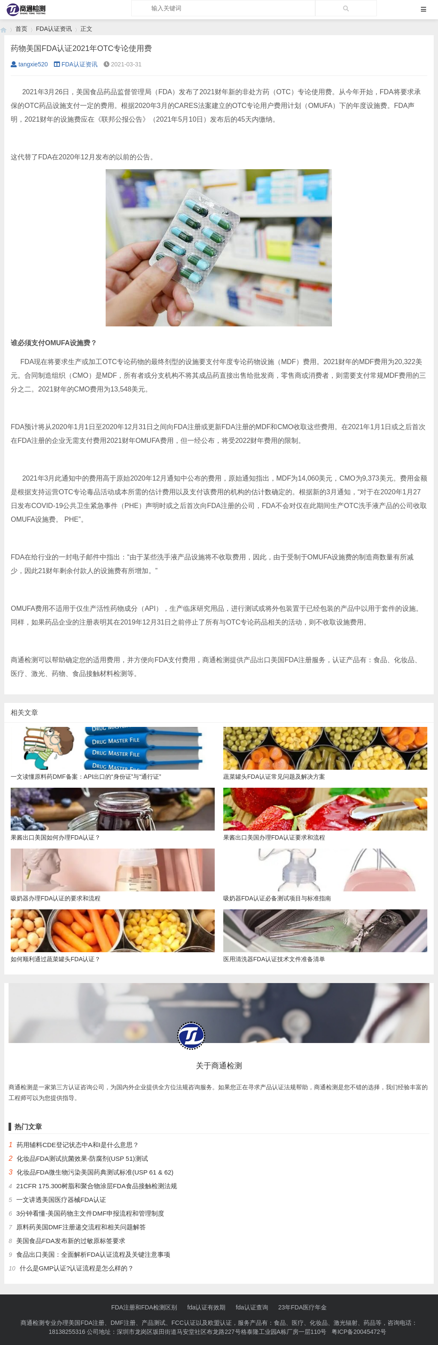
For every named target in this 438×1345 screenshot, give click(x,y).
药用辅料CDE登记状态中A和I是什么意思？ (78, 1144)
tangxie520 (29, 64)
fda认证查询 (252, 1307)
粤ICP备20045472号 (358, 1331)
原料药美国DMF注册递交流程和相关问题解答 (81, 1227)
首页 (21, 28)
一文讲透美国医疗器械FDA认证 (61, 1199)
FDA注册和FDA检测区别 (144, 1307)
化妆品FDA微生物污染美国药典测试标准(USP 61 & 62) (95, 1172)
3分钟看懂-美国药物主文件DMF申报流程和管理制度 (90, 1213)
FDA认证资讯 (54, 28)
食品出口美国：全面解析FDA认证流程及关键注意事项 (93, 1254)
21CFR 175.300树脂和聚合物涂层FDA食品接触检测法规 (96, 1186)
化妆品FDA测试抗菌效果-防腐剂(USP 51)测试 (82, 1158)
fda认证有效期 (206, 1307)
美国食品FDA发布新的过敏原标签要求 (70, 1240)
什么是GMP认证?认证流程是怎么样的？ (77, 1268)
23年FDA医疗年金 (302, 1307)
